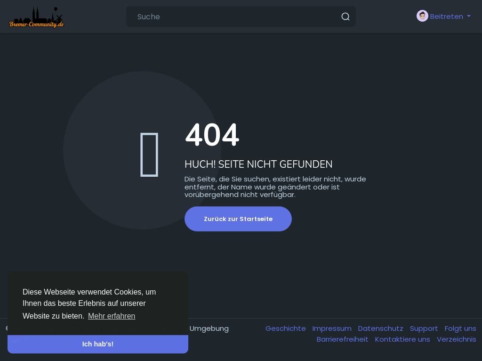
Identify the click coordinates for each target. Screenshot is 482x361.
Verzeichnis (456, 339)
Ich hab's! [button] (98, 344)
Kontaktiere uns (403, 339)
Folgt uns (460, 328)
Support (425, 328)
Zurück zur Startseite (238, 218)
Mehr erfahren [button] (112, 316)
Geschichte (286, 328)
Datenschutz (381, 328)
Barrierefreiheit (343, 339)
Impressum (333, 328)
